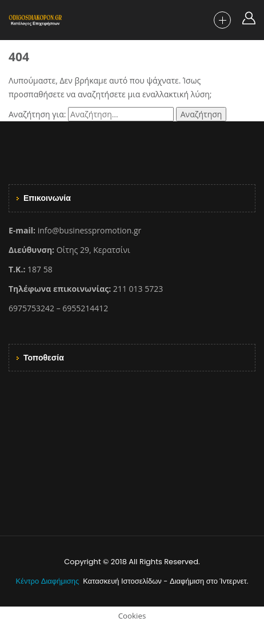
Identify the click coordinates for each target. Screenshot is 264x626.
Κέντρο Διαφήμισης (48, 581)
